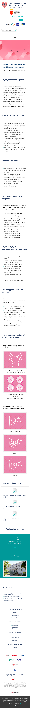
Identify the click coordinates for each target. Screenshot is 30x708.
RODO (5, 673)
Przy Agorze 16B (15, 635)
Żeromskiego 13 (15, 640)
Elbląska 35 (15, 612)
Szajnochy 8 (15, 617)
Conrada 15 (15, 624)
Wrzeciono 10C (15, 638)
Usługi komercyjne (8, 600)
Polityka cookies (16, 674)
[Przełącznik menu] (15, 37)
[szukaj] (21, 20)
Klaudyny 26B (15, 625)
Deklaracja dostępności (12, 675)
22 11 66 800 (18, 17)
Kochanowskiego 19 (15, 628)
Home (2, 50)
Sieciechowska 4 (15, 637)
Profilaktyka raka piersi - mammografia (13, 596)
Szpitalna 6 (15, 647)
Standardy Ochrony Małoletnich (14, 673)
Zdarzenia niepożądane (17, 677)
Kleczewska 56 (15, 627)
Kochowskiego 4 (15, 615)
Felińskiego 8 (15, 613)
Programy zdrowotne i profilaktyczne (13, 598)
